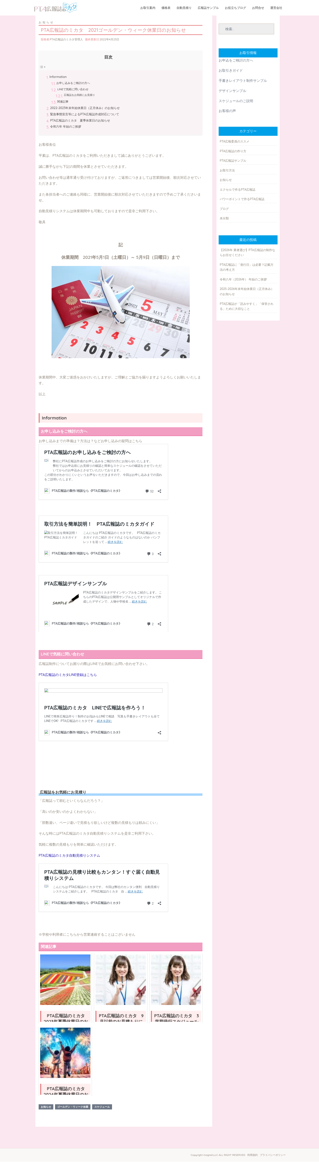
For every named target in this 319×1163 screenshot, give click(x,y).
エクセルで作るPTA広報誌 (237, 191)
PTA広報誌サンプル (233, 162)
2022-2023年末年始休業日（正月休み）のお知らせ (85, 109)
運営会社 (277, 8)
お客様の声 (227, 112)
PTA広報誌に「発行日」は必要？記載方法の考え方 (246, 268)
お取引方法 (227, 172)
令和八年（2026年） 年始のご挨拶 (243, 281)
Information (58, 78)
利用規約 (252, 1156)
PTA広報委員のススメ (234, 143)
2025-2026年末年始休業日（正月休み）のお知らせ (247, 292)
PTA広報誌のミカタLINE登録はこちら (68, 676)
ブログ (224, 210)
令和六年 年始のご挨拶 (65, 128)
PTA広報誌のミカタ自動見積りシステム (69, 857)
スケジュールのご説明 (236, 102)
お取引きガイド (231, 72)
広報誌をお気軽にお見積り (79, 96)
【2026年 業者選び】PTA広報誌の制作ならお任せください (247, 254)
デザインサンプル (232, 92)
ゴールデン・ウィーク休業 (72, 1108)
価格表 (166, 8)
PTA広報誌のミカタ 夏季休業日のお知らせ (80, 122)
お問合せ (259, 8)
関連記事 (62, 103)
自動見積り (184, 8)
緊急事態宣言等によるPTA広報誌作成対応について (84, 116)
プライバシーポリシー (273, 1156)
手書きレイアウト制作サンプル (243, 82)
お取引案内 (148, 8)
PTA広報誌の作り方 (233, 153)
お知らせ (46, 23)
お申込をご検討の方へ (236, 62)
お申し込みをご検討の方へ (73, 84)
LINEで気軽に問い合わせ (72, 90)
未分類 (224, 220)
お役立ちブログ (235, 8)
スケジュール (102, 1108)
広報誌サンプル (208, 8)
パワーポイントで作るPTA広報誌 (242, 201)
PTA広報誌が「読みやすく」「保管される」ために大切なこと (246, 307)
